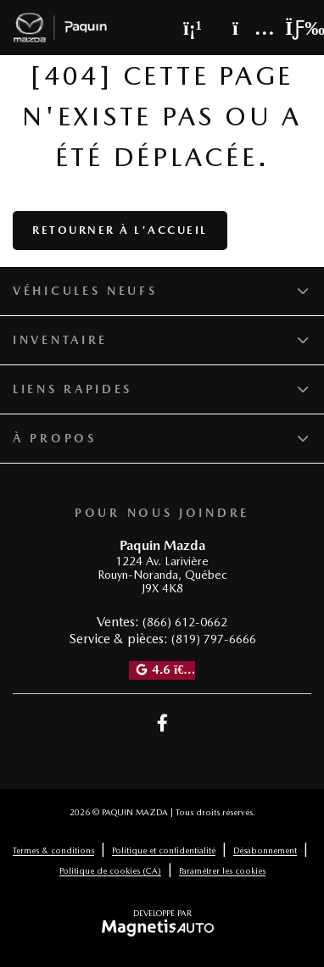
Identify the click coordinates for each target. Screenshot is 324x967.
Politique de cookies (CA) (110, 870)
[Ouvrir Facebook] (162, 723)
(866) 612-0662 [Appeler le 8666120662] (184, 622)
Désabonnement (265, 850)
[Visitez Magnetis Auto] (162, 927)
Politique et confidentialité (163, 850)
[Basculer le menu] (290, 28)
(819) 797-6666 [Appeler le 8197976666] (213, 639)
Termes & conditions (53, 850)
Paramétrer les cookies (222, 870)
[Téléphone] (192, 28)
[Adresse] (245, 28)
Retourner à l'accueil (120, 230)
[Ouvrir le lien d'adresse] (162, 575)
